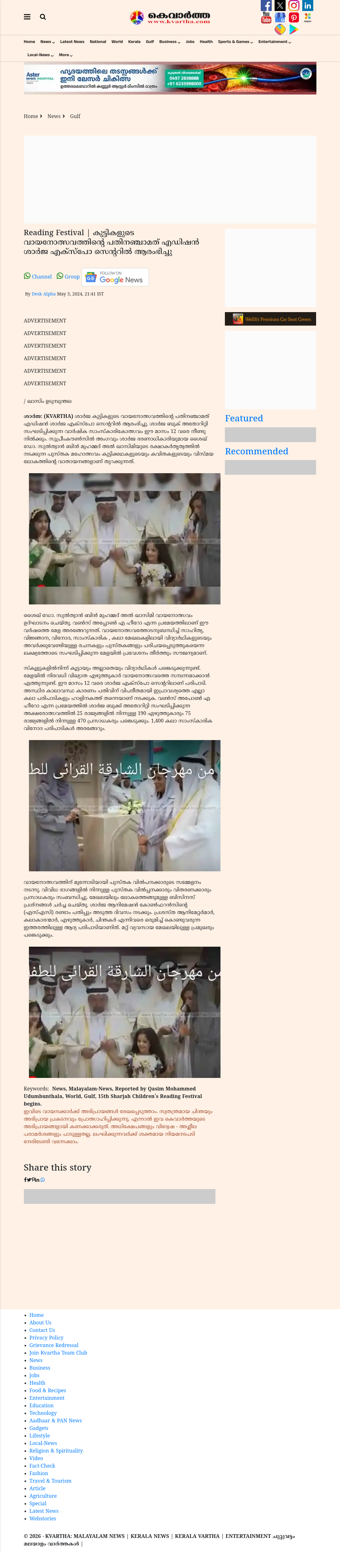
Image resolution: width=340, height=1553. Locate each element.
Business (168, 42)
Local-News (39, 55)
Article (38, 1489)
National (98, 42)
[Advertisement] (170, 180)
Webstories (43, 1519)
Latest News (72, 42)
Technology (43, 1413)
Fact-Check (42, 1466)
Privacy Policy (47, 1338)
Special (38, 1504)
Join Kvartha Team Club (58, 1353)
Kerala (134, 42)
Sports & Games (233, 42)
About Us (41, 1323)
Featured (244, 419)
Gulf (150, 42)
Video (36, 1459)
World (117, 42)
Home (29, 42)
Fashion (39, 1474)
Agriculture (43, 1496)
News (46, 42)
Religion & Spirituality (56, 1451)
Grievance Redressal (54, 1346)
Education (42, 1406)
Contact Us (42, 1331)
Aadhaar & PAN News (56, 1421)
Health (206, 42)
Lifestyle (40, 1436)
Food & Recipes (48, 1391)
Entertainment (273, 42)
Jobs (190, 42)
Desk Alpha (44, 294)
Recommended (256, 452)
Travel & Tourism (51, 1481)
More (64, 55)
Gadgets (39, 1429)
